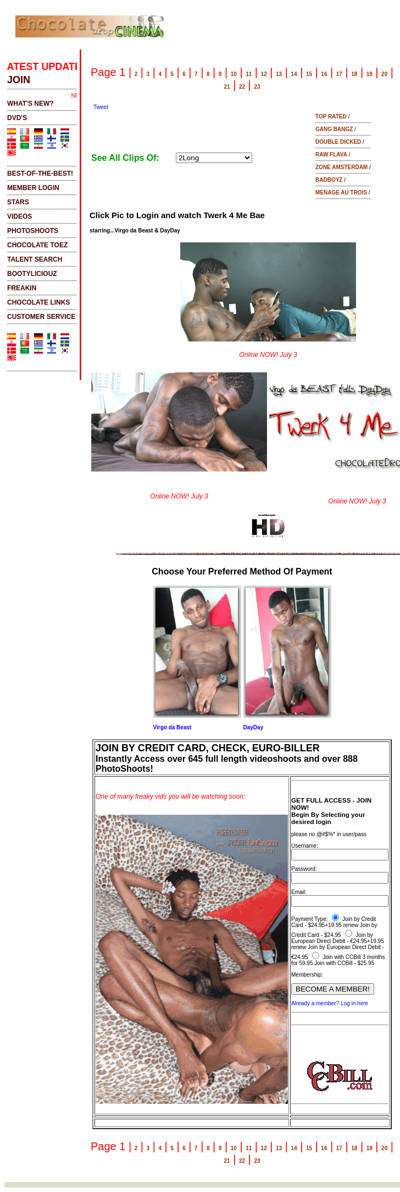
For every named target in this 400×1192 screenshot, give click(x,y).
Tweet (100, 107)
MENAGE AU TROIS (341, 192)
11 (249, 74)
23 (257, 87)
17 (339, 74)
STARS (18, 202)
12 (264, 74)
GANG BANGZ (334, 129)
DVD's (17, 118)
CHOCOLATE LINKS (38, 302)
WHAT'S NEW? (30, 103)
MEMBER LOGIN (33, 188)
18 (354, 74)
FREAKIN (21, 288)
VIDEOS (19, 216)
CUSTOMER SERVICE (41, 317)
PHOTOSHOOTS (32, 231)
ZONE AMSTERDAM (341, 167)
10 (234, 74)
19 (369, 74)
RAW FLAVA (331, 154)
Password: (304, 869)
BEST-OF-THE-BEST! (40, 173)
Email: (299, 892)
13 (279, 74)
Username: (304, 846)
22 (242, 87)
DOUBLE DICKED (338, 142)
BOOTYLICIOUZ (32, 274)
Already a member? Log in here (329, 1003)
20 (384, 74)
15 (309, 74)
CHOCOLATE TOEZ (37, 245)
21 (227, 87)
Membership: (307, 975)
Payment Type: (309, 919)
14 (294, 74)
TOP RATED (331, 116)
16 (324, 74)
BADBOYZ (328, 180)
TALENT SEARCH (34, 259)
